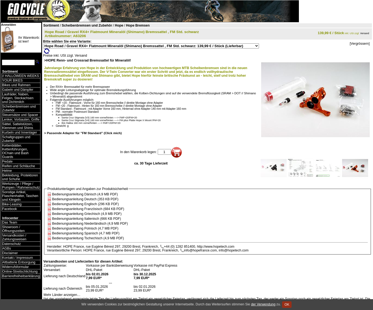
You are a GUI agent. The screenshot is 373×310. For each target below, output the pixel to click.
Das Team (9, 222)
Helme (7, 171)
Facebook (9, 209)
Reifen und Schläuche (18, 166)
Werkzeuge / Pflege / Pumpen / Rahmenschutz (21, 185)
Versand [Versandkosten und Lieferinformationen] (364, 33)
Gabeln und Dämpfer (17, 90)
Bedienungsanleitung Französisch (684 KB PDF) (88, 209)
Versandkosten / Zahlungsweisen (14, 237)
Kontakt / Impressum (17, 258)
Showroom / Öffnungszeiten (13, 229)
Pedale (7, 161)
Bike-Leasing (11, 204)
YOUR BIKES (12, 80)
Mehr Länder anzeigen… (62, 295)
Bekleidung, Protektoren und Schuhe (20, 177)
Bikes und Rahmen (16, 85)
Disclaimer (10, 253)
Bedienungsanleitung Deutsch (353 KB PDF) (85, 199)
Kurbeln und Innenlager (19, 132)
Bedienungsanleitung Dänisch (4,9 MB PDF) (85, 194)
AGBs (6, 248)
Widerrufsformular (15, 267)
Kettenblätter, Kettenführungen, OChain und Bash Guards (15, 151)
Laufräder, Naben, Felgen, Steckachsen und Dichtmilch (17, 98)
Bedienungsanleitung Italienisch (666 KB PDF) (86, 219)
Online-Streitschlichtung (19, 271)
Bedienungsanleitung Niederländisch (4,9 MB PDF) (90, 223)
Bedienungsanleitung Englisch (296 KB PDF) (85, 204)
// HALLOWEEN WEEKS (20, 76)
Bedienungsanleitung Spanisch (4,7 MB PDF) (85, 233)
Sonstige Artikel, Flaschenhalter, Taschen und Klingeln (20, 196)
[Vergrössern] (359, 44)
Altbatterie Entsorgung (18, 262)
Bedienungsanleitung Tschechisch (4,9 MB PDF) (88, 238)
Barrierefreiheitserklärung (21, 276)
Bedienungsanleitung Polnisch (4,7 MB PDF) (85, 228)
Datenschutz (11, 244)
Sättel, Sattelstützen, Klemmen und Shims (17, 126)
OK (286, 304)
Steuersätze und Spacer (20, 115)
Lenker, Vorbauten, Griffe (20, 119)
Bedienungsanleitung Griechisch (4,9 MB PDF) (87, 214)
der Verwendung (263, 304)
